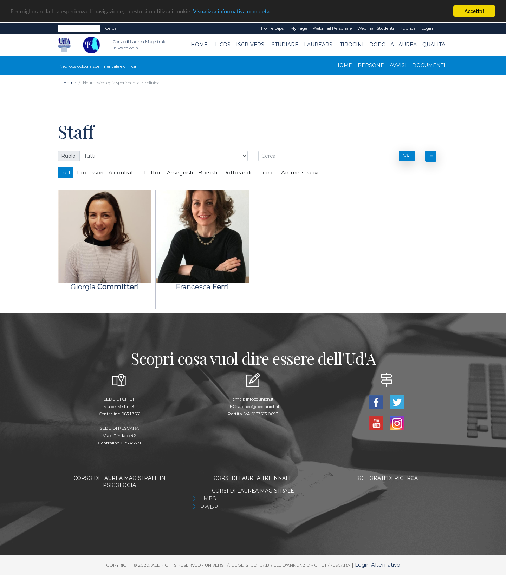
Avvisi (398, 65)
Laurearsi (319, 44)
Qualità (433, 44)
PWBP (209, 506)
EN (442, 28)
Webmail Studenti (375, 28)
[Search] (79, 28)
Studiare (285, 44)
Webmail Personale (332, 28)
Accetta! (475, 11)
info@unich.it (260, 399)
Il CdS (222, 44)
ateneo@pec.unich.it (259, 406)
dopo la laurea (393, 44)
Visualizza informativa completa (231, 11)
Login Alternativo (377, 564)
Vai (406, 155)
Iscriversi (251, 44)
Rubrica (408, 28)
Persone (371, 65)
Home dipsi (273, 28)
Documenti (428, 65)
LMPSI (209, 498)
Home (199, 44)
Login (427, 28)
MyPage (298, 28)
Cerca (111, 28)
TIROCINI (352, 44)
